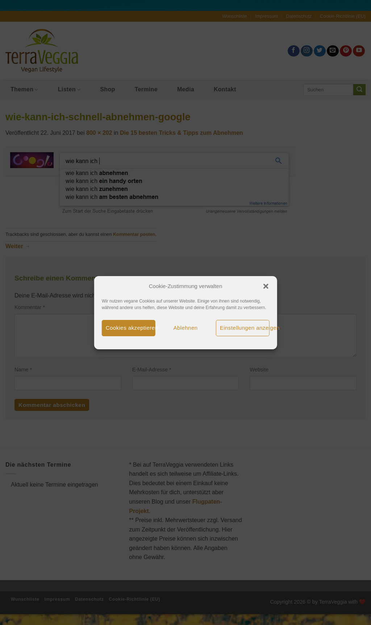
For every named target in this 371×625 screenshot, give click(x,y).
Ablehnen (186, 328)
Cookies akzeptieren (130, 328)
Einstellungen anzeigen (245, 328)
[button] (265, 286)
